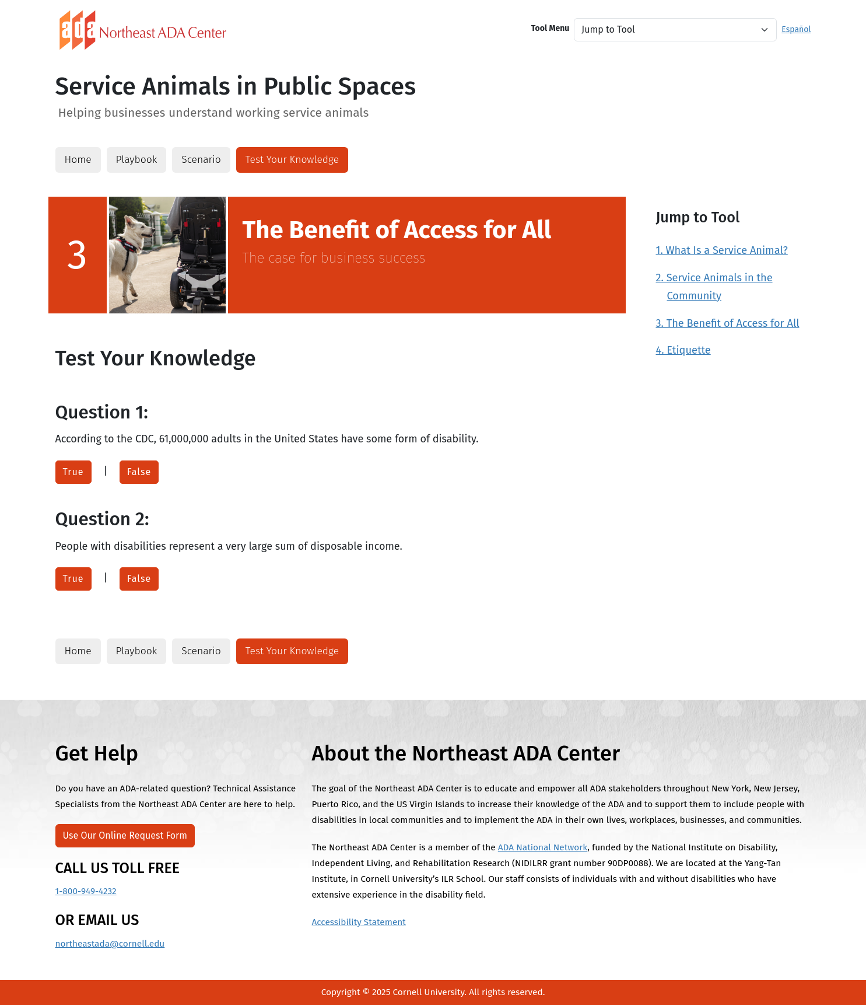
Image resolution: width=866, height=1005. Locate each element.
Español (796, 29)
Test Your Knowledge (292, 159)
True (73, 471)
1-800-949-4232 (86, 891)
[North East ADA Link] (142, 30)
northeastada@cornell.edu (110, 943)
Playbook (136, 159)
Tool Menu (550, 28)
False (139, 471)
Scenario (201, 159)
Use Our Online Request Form (125, 835)
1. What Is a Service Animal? (722, 250)
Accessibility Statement (358, 922)
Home (78, 159)
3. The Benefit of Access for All (728, 323)
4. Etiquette (683, 350)
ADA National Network (542, 847)
